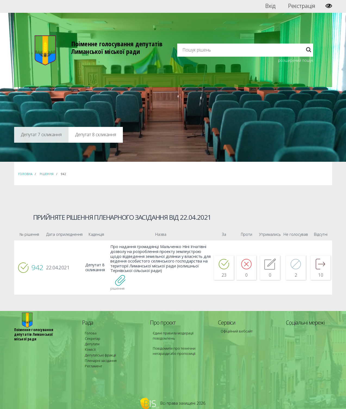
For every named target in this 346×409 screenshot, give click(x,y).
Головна (25, 174)
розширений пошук (295, 60)
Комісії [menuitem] (90, 346)
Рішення (47, 174)
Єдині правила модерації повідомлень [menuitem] (172, 334)
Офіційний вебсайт (236, 330)
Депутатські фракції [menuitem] (99, 351)
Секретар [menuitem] (92, 336)
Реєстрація (301, 6)
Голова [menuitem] (90, 331)
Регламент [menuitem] (93, 361)
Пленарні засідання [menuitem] (100, 356)
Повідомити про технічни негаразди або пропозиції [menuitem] (181, 349)
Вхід (270, 6)
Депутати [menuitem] (92, 341)
